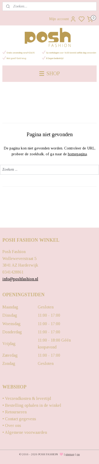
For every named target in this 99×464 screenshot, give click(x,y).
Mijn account (62, 19)
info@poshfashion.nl (20, 279)
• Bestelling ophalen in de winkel (31, 405)
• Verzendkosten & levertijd (26, 398)
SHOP (49, 73)
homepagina (77, 154)
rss (78, 454)
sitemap (69, 454)
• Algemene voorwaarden (24, 432)
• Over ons (11, 425)
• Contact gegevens (19, 419)
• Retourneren (14, 412)
